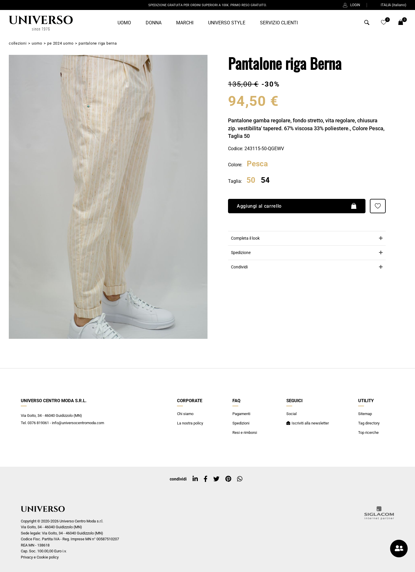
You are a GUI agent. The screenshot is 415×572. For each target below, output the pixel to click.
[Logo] (40, 23)
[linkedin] (195, 479)
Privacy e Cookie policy (40, 557)
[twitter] (216, 479)
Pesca (257, 164)
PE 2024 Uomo (60, 43)
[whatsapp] (239, 479)
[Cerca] (366, 23)
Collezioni (18, 43)
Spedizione (241, 252)
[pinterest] (228, 479)
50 (250, 180)
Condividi (239, 267)
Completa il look (245, 238)
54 (265, 180)
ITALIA (389, 5)
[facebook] (205, 479)
